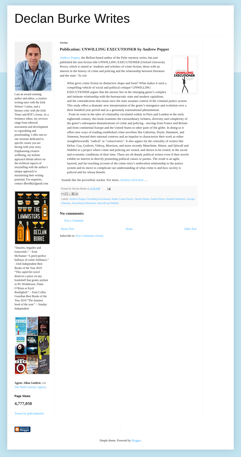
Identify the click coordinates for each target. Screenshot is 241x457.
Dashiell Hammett (175, 198)
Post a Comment (74, 220)
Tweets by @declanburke (29, 413)
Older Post (190, 228)
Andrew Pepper (70, 57)
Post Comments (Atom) (89, 235)
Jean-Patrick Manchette (84, 203)
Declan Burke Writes (72, 18)
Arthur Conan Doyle (122, 198)
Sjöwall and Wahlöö (108, 203)
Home (129, 228)
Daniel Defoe (158, 198)
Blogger (136, 440)
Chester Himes (141, 198)
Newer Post (67, 228)
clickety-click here (132, 180)
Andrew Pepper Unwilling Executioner (89, 198)
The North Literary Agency (30, 387)
